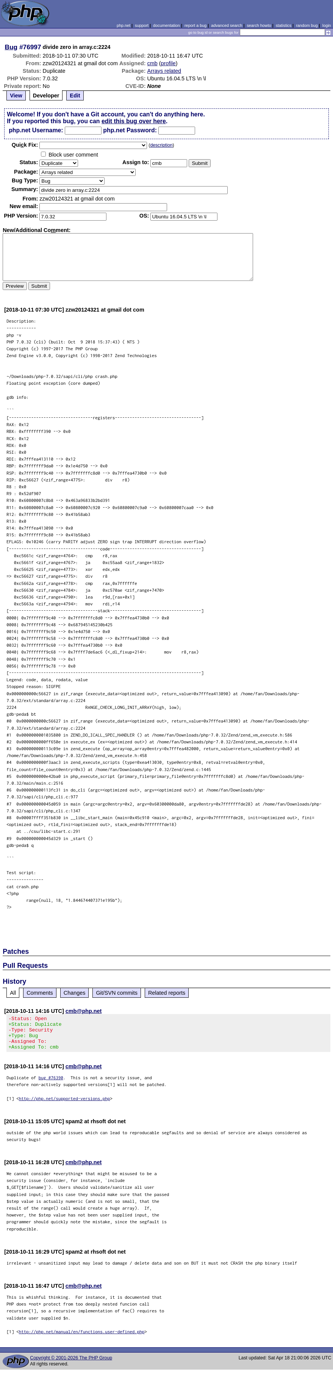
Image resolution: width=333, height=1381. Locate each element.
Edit (75, 95)
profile (168, 63)
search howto (259, 25)
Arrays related (164, 71)
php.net (123, 25)
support (142, 25)
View (16, 95)
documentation (166, 25)
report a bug (195, 25)
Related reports (166, 993)
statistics (283, 25)
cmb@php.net (84, 1011)
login (326, 25)
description (161, 145)
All (13, 993)
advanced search (226, 25)
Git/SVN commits (117, 993)
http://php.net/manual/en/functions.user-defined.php (82, 1338)
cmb (152, 63)
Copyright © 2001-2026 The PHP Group (71, 1364)
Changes (75, 993)
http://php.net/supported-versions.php (64, 1105)
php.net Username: (36, 130)
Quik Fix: (25, 145)
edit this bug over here (134, 121)
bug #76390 (51, 1084)
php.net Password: (130, 130)
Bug (11, 47)
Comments (40, 993)
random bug (307, 25)
